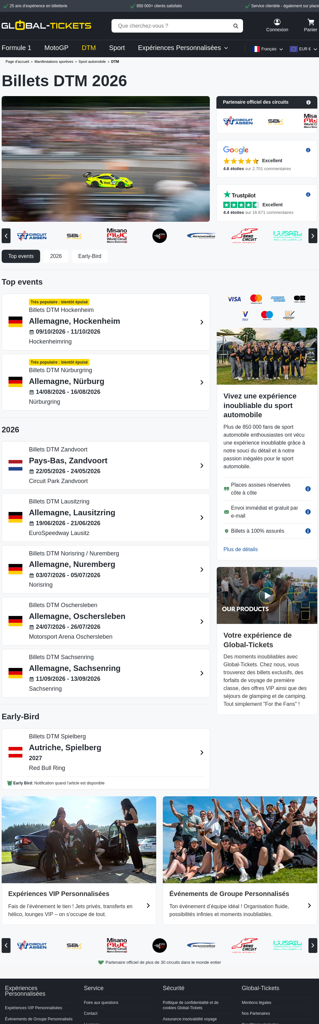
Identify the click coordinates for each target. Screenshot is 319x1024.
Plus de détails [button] (241, 549)
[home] (46, 26)
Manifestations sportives (54, 62)
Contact (90, 1013)
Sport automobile (92, 62)
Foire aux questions (101, 1002)
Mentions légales (256, 1002)
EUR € (305, 49)
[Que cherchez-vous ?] (177, 26)
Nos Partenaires (256, 1013)
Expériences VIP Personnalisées (33, 1008)
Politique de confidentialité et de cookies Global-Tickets (190, 1005)
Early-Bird (89, 256)
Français (269, 49)
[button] (266, 102)
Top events (21, 256)
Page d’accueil (17, 62)
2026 (56, 256)
